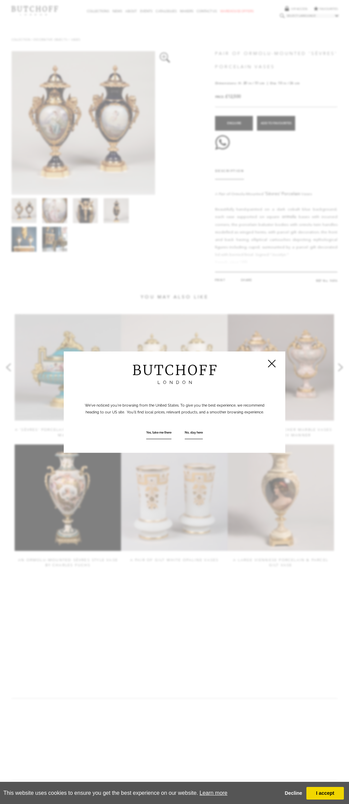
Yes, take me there (158, 432)
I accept (325, 793)
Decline (293, 793)
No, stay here (194, 432)
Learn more (213, 793)
